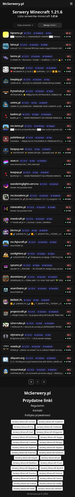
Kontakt (37, 410)
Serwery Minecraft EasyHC (26, 458)
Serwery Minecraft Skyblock (24, 447)
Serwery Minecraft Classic (51, 478)
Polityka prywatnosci (37, 415)
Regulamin (37, 405)
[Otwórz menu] (71, 3)
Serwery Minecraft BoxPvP (52, 468)
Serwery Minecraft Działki (50, 483)
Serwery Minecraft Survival (23, 421)
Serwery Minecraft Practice (24, 473)
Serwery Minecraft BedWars (25, 463)
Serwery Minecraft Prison (51, 463)
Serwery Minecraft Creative (24, 442)
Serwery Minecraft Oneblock (51, 421)
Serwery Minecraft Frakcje (25, 483)
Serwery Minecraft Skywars (51, 447)
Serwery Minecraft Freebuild (49, 427)
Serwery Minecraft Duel (23, 432)
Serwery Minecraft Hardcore (51, 452)
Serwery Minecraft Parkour (50, 473)
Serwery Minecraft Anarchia (24, 452)
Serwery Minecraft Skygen (51, 437)
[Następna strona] (43, 381)
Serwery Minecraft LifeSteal (50, 488)
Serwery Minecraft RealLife (24, 478)
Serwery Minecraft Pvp (23, 427)
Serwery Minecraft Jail (50, 458)
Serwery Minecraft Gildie (24, 488)
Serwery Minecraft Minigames (49, 432)
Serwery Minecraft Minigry (50, 442)
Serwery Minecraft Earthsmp (24, 437)
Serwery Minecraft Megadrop (24, 468)
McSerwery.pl (13, 4)
